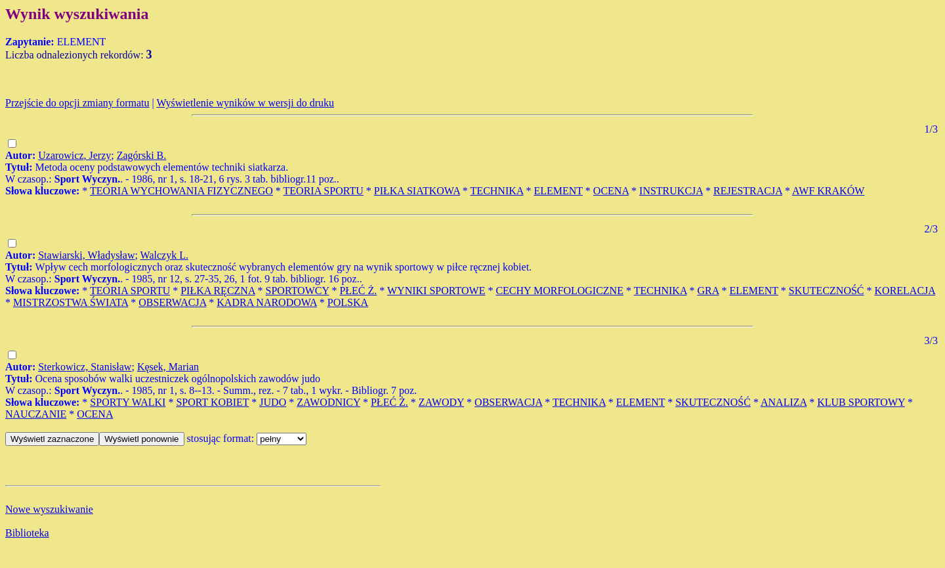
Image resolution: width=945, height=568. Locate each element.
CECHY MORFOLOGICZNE (559, 290)
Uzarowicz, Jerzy (74, 155)
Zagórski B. (142, 155)
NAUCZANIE (35, 414)
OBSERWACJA (172, 302)
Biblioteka (27, 532)
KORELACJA (905, 290)
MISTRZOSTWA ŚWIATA (70, 302)
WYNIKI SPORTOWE (436, 290)
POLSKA (347, 302)
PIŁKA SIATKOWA (417, 190)
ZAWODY (441, 402)
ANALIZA (784, 402)
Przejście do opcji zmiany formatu (77, 102)
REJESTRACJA (747, 190)
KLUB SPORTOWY (861, 402)
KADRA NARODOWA (266, 302)
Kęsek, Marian (168, 366)
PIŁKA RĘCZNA (217, 290)
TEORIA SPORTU (324, 190)
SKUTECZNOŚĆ (826, 290)
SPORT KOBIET (212, 402)
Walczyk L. (164, 255)
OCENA (611, 190)
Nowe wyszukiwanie (49, 509)
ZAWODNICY (328, 402)
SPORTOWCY (297, 290)
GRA (708, 290)
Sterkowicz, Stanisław (84, 366)
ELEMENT (558, 190)
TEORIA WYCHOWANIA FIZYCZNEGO (181, 190)
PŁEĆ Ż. (358, 290)
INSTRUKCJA (671, 190)
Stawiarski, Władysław (86, 255)
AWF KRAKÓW (828, 190)
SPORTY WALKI (127, 402)
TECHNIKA (497, 190)
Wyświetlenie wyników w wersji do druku (245, 102)
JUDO (272, 402)
